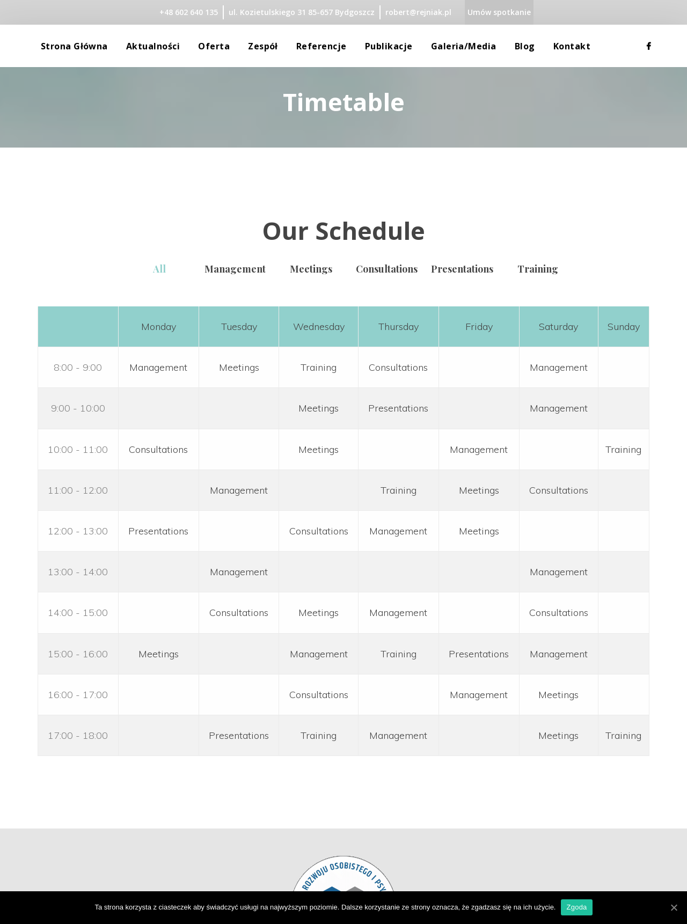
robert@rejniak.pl (418, 12)
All (159, 268)
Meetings (239, 367)
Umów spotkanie (499, 12)
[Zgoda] (673, 907)
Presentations (398, 408)
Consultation (387, 268)
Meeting (311, 268)
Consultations (398, 367)
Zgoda (576, 907)
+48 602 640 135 (188, 12)
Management (235, 268)
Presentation (462, 268)
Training (537, 268)
